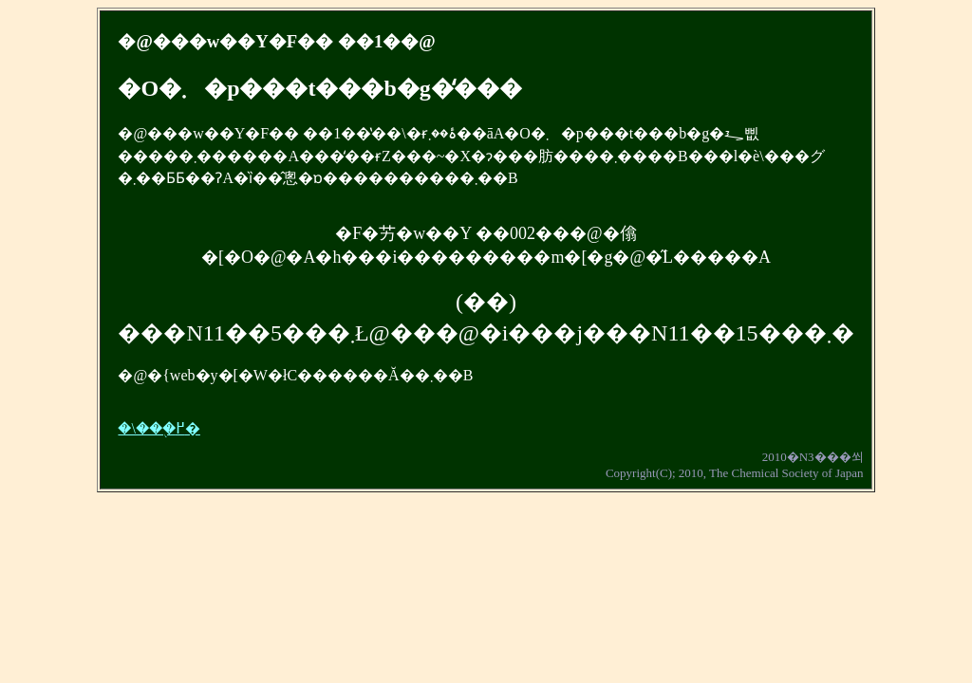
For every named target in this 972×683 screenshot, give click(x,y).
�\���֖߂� (158, 428)
